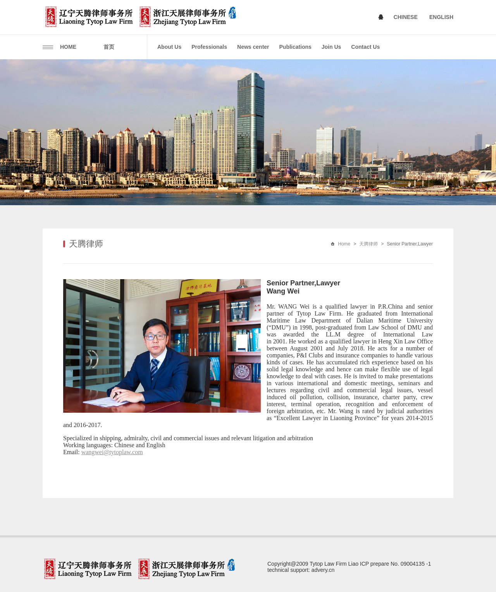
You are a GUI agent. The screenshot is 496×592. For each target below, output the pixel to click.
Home (344, 244)
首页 (108, 47)
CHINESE (406, 17)
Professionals (209, 47)
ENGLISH (441, 17)
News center (253, 47)
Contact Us (365, 47)
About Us (169, 47)
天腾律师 (368, 244)
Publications (295, 47)
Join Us (331, 47)
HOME (68, 47)
